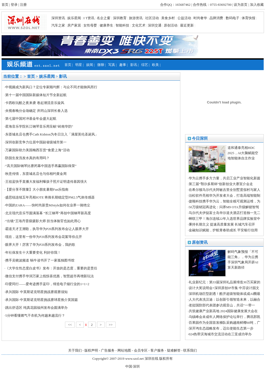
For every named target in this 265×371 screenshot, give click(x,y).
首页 (5, 5)
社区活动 (152, 18)
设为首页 (240, 5)
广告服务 (108, 350)
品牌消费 (216, 18)
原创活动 (170, 25)
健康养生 (106, 25)
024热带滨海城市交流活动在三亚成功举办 (220, 334)
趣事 (122, 65)
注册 (23, 5)
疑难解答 (174, 350)
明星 (78, 65)
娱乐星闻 (74, 18)
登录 (14, 5)
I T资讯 (88, 18)
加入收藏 (257, 5)
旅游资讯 (136, 18)
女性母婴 (90, 25)
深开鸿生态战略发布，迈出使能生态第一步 (221, 328)
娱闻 (89, 65)
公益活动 (184, 18)
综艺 (144, 65)
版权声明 (91, 350)
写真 (111, 65)
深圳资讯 (58, 18)
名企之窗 (103, 18)
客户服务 (157, 350)
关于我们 (75, 350)
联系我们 (190, 350)
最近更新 (187, 25)
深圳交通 (154, 25)
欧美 (155, 65)
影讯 (134, 65)
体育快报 (248, 18)
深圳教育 (120, 18)
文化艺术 (138, 25)
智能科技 (122, 25)
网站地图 (124, 350)
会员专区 (141, 350)
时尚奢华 (200, 18)
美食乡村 (168, 18)
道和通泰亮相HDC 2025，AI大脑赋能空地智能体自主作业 (243, 153)
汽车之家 (58, 25)
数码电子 (232, 18)
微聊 (100, 65)
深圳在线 (151, 358)
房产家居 (74, 25)
